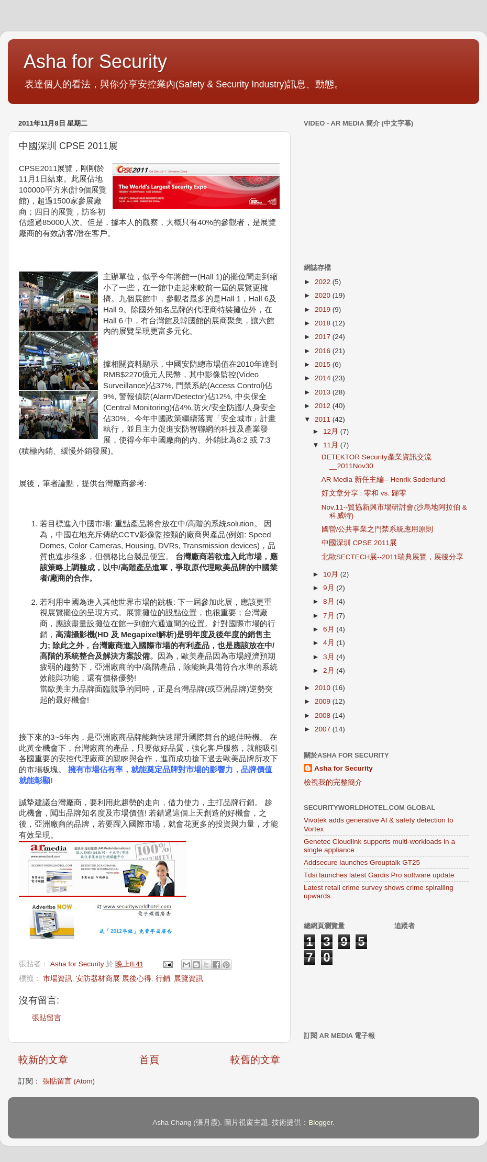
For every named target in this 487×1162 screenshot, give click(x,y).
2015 (324, 364)
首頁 (149, 1059)
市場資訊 (57, 979)
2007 (324, 729)
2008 (324, 715)
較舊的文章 (255, 1059)
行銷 (163, 979)
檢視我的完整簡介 (333, 782)
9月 (329, 588)
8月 (329, 601)
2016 (324, 351)
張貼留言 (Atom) (68, 1081)
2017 (324, 337)
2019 (324, 309)
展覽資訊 (188, 979)
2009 (324, 701)
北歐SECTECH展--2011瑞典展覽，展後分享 (393, 557)
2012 (324, 406)
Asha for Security (95, 61)
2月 (329, 670)
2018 (324, 323)
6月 (329, 629)
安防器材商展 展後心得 (113, 979)
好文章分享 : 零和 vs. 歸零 (364, 493)
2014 (324, 378)
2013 (324, 392)
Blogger (320, 1122)
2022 (324, 282)
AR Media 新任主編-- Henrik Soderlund (383, 479)
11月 (331, 445)
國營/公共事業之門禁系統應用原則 (378, 529)
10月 (331, 574)
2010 (324, 688)
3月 (329, 657)
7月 (329, 615)
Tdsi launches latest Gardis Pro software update (379, 875)
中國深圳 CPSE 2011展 (359, 543)
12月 (331, 431)
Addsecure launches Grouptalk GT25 (362, 862)
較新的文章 (43, 1059)
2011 (324, 419)
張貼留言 (46, 1018)
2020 (324, 295)
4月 (329, 643)
